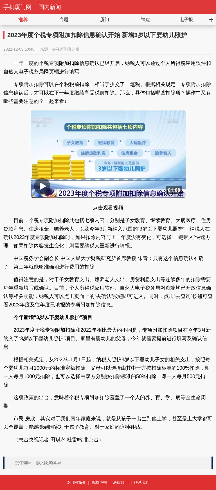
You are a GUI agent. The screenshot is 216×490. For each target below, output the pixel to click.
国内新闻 (50, 7)
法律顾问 (121, 482)
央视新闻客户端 (66, 49)
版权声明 (99, 482)
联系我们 (142, 482)
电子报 (186, 19)
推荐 (23, 19)
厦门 (104, 19)
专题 (63, 19)
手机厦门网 (17, 7)
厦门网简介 (76, 482)
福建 (145, 19)
